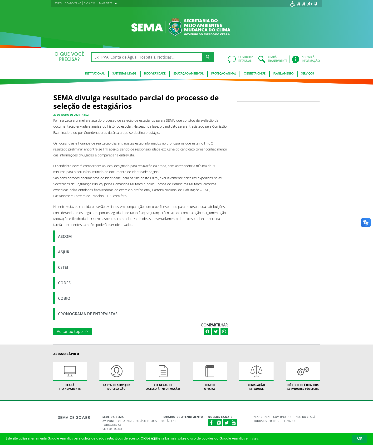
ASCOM (65, 236)
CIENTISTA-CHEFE (254, 73)
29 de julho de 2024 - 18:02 (70, 114)
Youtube (233, 422)
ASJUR (63, 252)
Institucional (94, 73)
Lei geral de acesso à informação (163, 376)
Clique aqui (149, 438)
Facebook (211, 422)
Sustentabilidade (124, 73)
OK (359, 439)
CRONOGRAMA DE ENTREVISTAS (88, 313)
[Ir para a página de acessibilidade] (293, 4)
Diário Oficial (210, 376)
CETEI (63, 267)
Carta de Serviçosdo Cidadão (116, 376)
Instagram (218, 422)
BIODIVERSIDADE (155, 73)
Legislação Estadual (256, 376)
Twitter (226, 422)
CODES (64, 282)
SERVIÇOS (307, 73)
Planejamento (283, 73)
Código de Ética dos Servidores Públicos (303, 376)
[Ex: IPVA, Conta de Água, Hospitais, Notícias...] (146, 57)
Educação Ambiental (188, 73)
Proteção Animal (223, 73)
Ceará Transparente (70, 376)
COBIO (64, 298)
